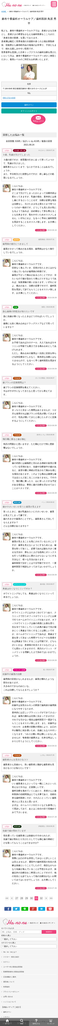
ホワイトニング (19, 584)
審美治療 (17, 502)
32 (41, 898)
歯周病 (16, 240)
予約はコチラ (38, 121)
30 (31, 898)
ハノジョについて (9, 1002)
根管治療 (17, 826)
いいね (41, 230)
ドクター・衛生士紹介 (11, 957)
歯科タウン (29, 105)
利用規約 (6, 987)
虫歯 (15, 307)
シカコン (6, 1017)
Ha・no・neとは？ (10, 952)
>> (51, 898)
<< (7, 898)
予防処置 (17, 378)
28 (21, 898)
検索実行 (49, 932)
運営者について (8, 982)
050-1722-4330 (9, 98)
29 (26, 898)
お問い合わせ (8, 997)
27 (16, 898)
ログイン (6, 962)
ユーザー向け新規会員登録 (12, 967)
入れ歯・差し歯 (19, 150)
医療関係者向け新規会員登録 (13, 972)
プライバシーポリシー (11, 992)
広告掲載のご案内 (9, 977)
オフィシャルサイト (29, 111)
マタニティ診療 (19, 670)
